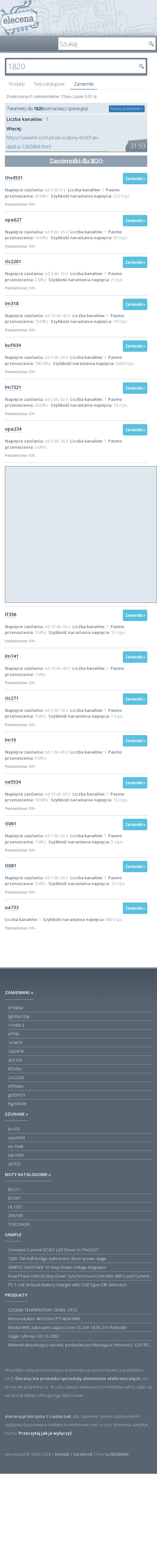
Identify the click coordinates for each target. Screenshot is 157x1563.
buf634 (13, 345)
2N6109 (15, 1215)
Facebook (82, 1454)
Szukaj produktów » (127, 108)
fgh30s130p (19, 1016)
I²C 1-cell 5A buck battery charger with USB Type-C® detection (67, 1285)
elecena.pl (19, 18)
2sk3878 (15, 1051)
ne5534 (13, 782)
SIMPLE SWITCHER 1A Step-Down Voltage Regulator (57, 1267)
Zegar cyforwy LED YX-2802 (33, 1336)
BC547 (14, 1198)
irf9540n (16, 1086)
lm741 (12, 656)
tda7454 (15, 1155)
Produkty (17, 84)
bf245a (14, 1069)
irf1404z (15, 1008)
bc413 (14, 1129)
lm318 (12, 303)
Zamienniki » (135, 178)
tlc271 (12, 698)
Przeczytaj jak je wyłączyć (45, 1433)
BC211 (14, 1189)
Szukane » (16, 1114)
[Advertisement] (67, 533)
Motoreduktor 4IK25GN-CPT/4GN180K (44, 1319)
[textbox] (102, 43)
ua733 (12, 907)
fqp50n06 (17, 1104)
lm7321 (13, 387)
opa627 (13, 220)
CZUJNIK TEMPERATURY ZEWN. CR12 (42, 1310)
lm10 (10, 740)
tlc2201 (13, 261)
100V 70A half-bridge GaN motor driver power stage (57, 1258)
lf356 (10, 614)
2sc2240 (16, 1077)
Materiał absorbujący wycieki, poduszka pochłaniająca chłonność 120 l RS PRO (80, 1345)
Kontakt (62, 1454)
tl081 (10, 865)
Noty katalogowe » (28, 1174)
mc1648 (15, 1146)
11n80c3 (16, 1025)
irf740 (13, 1034)
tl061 (10, 823)
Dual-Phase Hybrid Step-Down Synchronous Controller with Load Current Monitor (80, 1276)
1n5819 (15, 1042)
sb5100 (15, 1060)
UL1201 (15, 1207)
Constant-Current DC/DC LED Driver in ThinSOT (53, 1250)
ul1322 (14, 1164)
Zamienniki (83, 84)
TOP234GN (19, 1224)
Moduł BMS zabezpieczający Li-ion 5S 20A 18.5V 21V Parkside (67, 1327)
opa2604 (16, 1137)
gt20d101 (16, 1095)
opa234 (13, 429)
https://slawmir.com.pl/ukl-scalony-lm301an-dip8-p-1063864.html (53, 142)
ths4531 (14, 178)
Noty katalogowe (49, 84)
